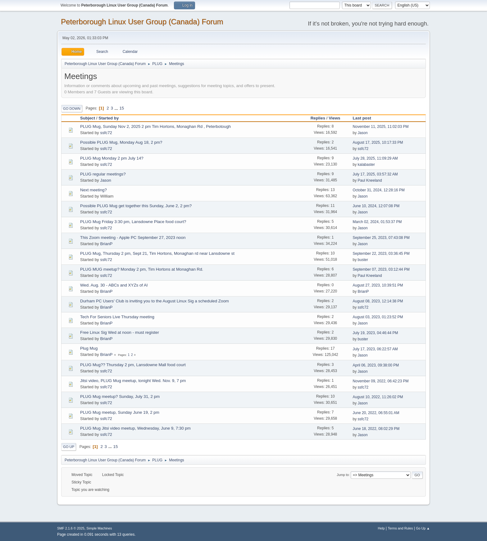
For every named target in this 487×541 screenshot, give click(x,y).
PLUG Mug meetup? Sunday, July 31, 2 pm (120, 396)
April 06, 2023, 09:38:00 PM (376, 365)
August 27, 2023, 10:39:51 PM (378, 285)
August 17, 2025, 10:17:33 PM (378, 142)
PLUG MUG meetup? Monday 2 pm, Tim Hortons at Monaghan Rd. (141, 269)
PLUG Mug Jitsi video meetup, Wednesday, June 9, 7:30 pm (135, 428)
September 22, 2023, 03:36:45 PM (381, 253)
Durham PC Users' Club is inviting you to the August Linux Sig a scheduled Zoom (154, 301)
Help (381, 528)
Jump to (342, 475)
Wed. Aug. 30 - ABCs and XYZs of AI (114, 285)
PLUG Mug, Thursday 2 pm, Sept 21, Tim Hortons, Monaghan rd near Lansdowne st (157, 253)
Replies (318, 118)
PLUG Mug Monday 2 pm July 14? (111, 158)
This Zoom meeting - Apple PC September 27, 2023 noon (132, 237)
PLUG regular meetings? (103, 174)
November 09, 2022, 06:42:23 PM (381, 381)
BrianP (106, 243)
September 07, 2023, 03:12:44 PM (381, 269)
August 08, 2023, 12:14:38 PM (378, 301)
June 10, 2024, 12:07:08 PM (376, 206)
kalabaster (366, 164)
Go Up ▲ (423, 528)
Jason (363, 133)
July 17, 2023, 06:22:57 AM (375, 349)
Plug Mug (89, 348)
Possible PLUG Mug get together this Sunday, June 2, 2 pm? (136, 205)
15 (121, 108)
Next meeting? (93, 190)
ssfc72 (106, 132)
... (117, 108)
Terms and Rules (400, 528)
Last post (365, 118)
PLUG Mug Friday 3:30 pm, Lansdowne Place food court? (133, 221)
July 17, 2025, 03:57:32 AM (375, 174)
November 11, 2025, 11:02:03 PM (381, 126)
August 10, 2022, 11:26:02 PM (378, 397)
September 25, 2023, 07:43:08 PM (381, 238)
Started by (108, 118)
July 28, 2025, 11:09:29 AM (375, 158)
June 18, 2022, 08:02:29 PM (376, 429)
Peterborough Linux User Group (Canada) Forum (142, 21)
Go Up (68, 447)
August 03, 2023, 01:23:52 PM (378, 317)
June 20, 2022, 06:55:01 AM (376, 413)
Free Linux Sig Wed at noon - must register (119, 332)
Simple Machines (99, 528)
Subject (87, 118)
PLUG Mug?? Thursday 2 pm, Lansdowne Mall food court (133, 364)
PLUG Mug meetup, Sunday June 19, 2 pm (119, 412)
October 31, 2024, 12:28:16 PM (379, 190)
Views (334, 118)
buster (363, 260)
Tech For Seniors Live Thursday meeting (117, 317)
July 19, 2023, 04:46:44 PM (375, 333)
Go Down (71, 108)
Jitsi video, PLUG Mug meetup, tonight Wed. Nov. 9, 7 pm (133, 380)
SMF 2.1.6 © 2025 (70, 528)
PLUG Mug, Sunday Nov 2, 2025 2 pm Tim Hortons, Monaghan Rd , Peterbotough (155, 126)
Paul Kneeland (370, 180)
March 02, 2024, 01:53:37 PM (377, 222)
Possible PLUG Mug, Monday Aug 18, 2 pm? (121, 142)
